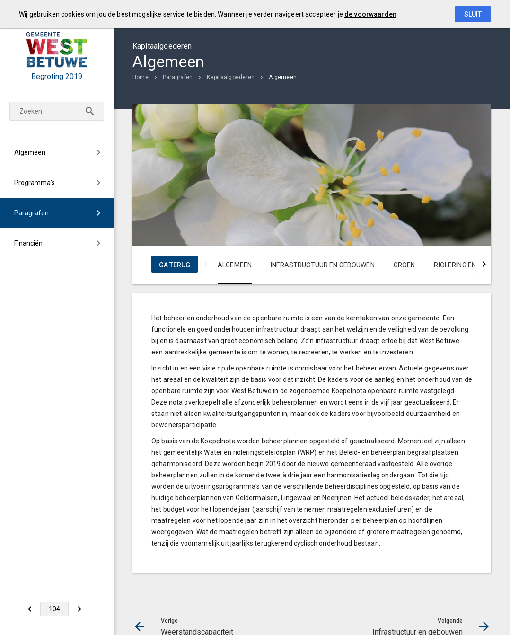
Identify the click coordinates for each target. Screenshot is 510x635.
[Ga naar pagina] (54, 609)
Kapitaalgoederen (231, 77)
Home (140, 77)
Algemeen (29, 152)
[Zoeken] (89, 111)
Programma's (34, 182)
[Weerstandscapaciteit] (29, 609)
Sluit (473, 14)
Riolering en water (467, 265)
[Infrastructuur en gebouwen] (79, 609)
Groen (404, 265)
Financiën (28, 243)
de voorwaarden (370, 14)
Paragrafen (31, 213)
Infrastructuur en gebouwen (323, 265)
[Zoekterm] (56, 111)
